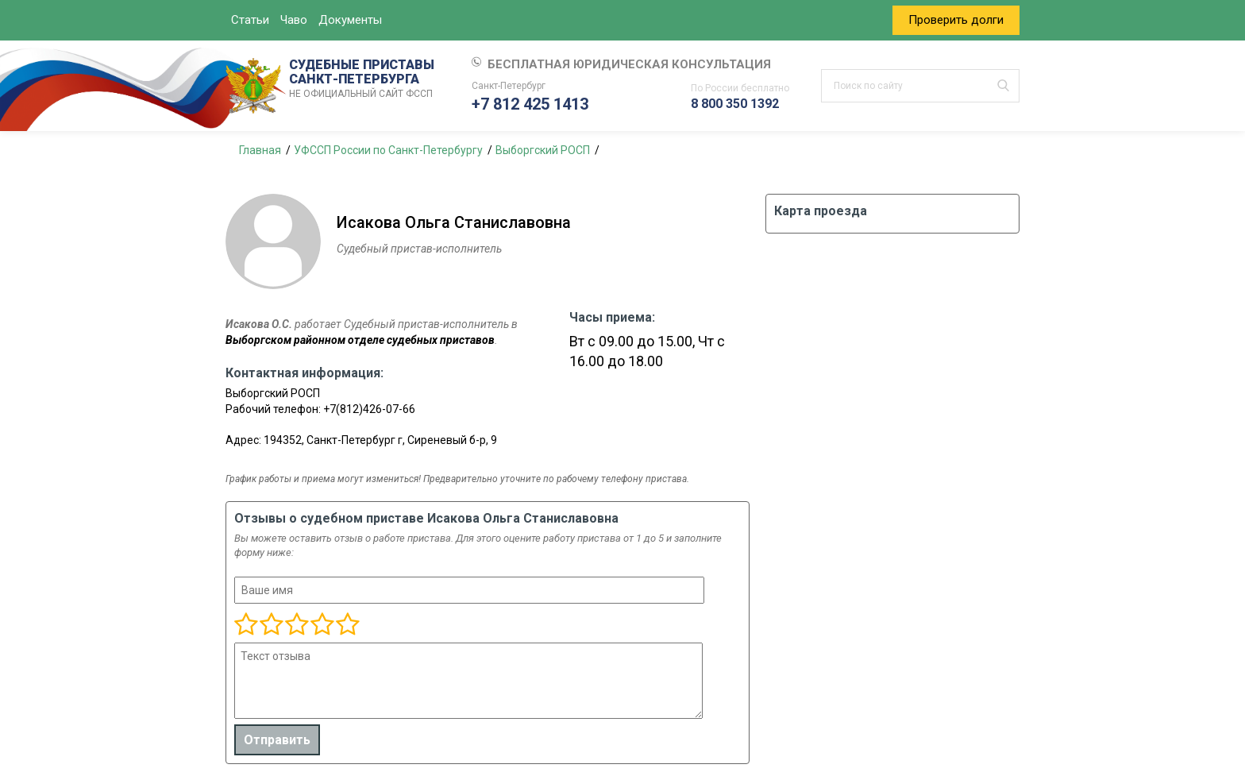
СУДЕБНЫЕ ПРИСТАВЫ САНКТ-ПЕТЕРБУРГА (364, 79)
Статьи (250, 20)
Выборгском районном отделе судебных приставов (360, 340)
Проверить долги (956, 20)
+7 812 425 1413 (530, 104)
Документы (350, 20)
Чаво (293, 20)
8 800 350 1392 (735, 103)
